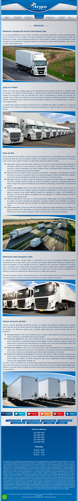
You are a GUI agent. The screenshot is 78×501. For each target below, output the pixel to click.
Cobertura (49, 423)
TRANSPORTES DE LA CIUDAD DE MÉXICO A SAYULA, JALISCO (40, 465)
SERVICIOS (39, 17)
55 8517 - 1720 (39, 455)
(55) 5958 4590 (39, 442)
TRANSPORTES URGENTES (19, 462)
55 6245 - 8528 (39, 450)
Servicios (61, 423)
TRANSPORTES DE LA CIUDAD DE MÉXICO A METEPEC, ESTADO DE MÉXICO (44, 488)
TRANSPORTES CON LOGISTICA (31, 461)
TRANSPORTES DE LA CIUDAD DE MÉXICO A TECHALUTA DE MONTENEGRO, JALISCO (30, 464)
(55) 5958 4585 (39, 433)
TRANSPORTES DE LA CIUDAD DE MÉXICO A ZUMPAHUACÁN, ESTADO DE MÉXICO (53, 484)
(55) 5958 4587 (39, 435)
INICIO (7, 17)
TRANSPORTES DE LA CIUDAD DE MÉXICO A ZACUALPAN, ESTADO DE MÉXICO (23, 481)
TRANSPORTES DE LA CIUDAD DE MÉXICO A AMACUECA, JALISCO (35, 467)
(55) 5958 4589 (39, 440)
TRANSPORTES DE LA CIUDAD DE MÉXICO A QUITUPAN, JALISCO (40, 471)
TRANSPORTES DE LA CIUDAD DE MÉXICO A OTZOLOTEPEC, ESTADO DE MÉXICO (31, 487)
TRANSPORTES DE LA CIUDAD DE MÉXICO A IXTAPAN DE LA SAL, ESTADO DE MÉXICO (43, 483)
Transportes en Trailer (18, 423)
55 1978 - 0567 (39, 452)
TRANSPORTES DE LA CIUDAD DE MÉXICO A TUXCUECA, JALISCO (34, 468)
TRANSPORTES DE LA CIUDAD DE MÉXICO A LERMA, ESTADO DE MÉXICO (21, 486)
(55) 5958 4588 (39, 437)
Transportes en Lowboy (34, 423)
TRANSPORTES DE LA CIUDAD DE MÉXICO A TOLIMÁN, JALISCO (42, 474)
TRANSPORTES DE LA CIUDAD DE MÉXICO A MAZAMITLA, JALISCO (39, 470)
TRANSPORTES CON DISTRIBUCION (50, 461)
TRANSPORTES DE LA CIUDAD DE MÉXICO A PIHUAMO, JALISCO (40, 477)
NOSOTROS (18, 17)
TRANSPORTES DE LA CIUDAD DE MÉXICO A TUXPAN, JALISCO (46, 475)
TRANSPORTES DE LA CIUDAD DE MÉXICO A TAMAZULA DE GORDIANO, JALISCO (41, 473)
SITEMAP (66, 488)
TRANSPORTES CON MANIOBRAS (36, 462)
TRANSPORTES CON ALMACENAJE (13, 461)
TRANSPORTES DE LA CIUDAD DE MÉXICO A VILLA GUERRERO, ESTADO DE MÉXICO (52, 480)
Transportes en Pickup (13, 420)
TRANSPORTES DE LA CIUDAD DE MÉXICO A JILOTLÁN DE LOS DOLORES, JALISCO (41, 478)
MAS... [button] (71, 17)
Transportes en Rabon (49, 420)
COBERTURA (50, 17)
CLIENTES (61, 17)
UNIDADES (28, 17)
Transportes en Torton (65, 420)
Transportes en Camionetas (31, 420)
